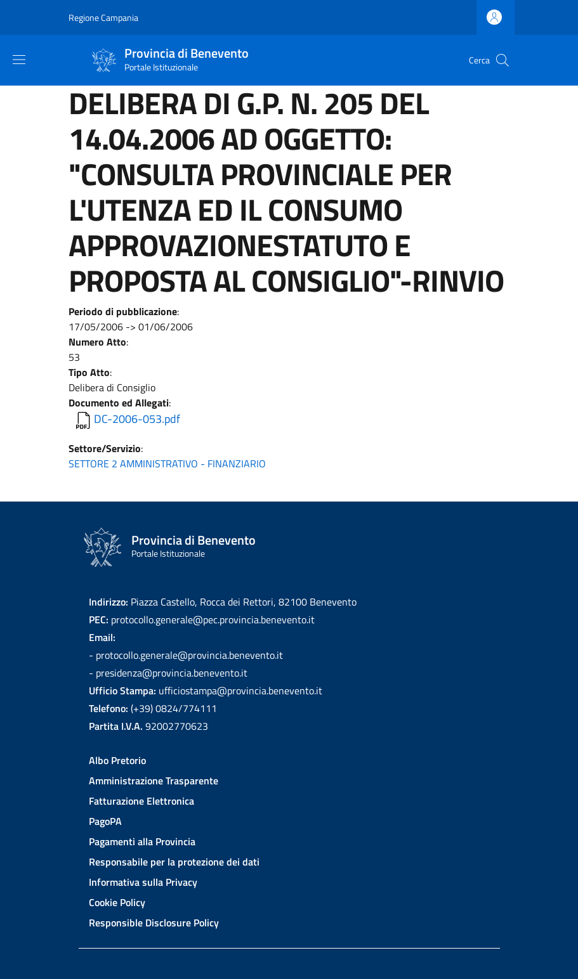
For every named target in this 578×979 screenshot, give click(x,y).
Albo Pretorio (117, 760)
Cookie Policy (117, 902)
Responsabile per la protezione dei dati (174, 861)
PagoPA (105, 821)
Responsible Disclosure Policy (154, 922)
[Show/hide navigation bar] (19, 59)
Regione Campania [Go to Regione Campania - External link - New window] (103, 17)
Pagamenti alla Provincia (142, 841)
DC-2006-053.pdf (137, 418)
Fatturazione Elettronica (141, 800)
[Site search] (502, 60)
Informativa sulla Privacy (143, 882)
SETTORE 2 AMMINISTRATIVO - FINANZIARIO (167, 463)
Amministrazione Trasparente (153, 780)
